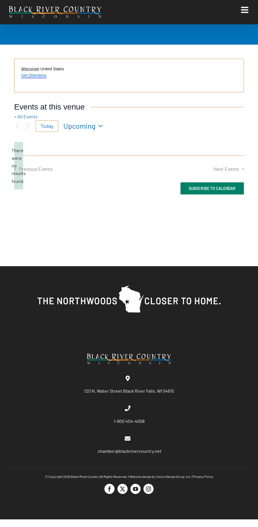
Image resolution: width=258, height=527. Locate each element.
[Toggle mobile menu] (245, 10)
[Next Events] (27, 126)
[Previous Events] (17, 126)
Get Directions (33, 75)
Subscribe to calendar (212, 188)
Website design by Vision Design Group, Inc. (160, 476)
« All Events (26, 116)
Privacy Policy (203, 476)
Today (46, 126)
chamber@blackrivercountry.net (129, 451)
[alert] (18, 165)
